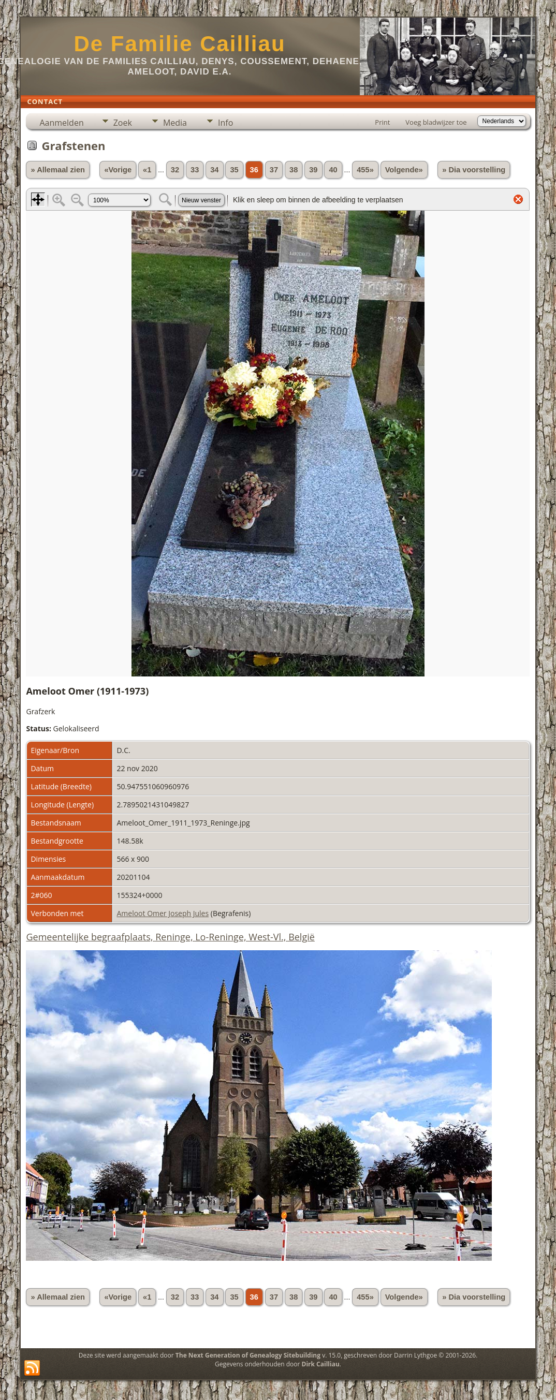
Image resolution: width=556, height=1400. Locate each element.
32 (175, 170)
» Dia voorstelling (473, 170)
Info (225, 122)
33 (195, 170)
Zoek (122, 122)
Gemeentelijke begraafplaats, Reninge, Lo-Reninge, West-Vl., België (170, 937)
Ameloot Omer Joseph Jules (162, 913)
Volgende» (404, 170)
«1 (147, 170)
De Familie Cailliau (179, 44)
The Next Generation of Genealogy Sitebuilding (247, 1355)
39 (313, 170)
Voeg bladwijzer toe (435, 122)
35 (234, 170)
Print (382, 122)
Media (175, 122)
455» (365, 170)
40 (333, 170)
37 (274, 170)
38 (293, 170)
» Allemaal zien (58, 170)
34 (214, 170)
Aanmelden (61, 122)
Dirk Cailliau (321, 1364)
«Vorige (117, 170)
